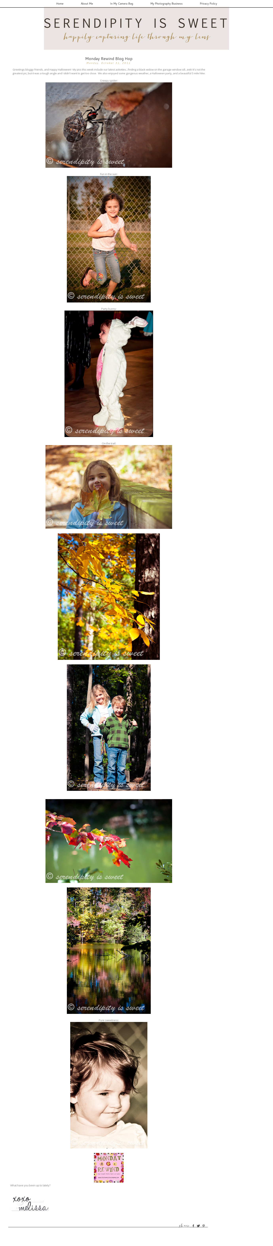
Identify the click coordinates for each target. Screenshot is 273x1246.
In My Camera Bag (121, 4)
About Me (87, 4)
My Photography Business (166, 4)
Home (60, 4)
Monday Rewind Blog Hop (109, 58)
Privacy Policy (208, 4)
